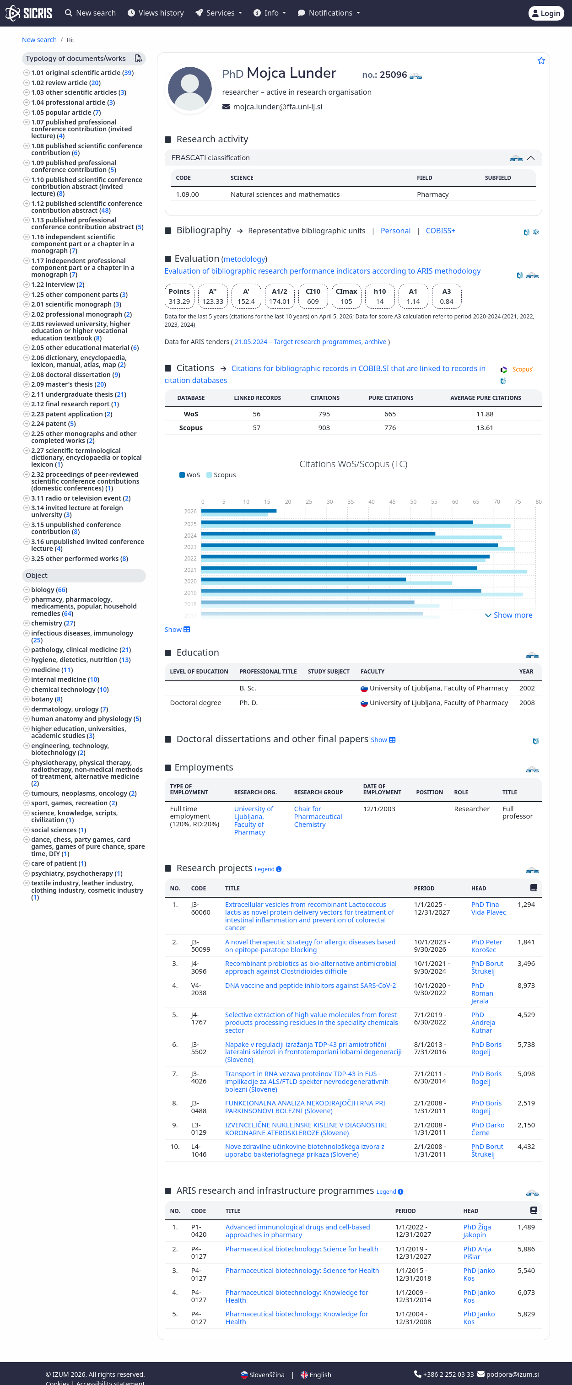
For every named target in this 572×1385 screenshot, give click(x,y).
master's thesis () (76, 384)
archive (376, 341)
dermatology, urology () (69, 709)
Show (177, 629)
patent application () (79, 414)
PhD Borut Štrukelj (487, 964)
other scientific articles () (86, 92)
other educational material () (92, 347)
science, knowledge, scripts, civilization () (74, 816)
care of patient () (58, 863)
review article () (73, 82)
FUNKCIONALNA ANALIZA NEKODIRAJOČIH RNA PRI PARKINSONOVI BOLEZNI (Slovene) (307, 1100)
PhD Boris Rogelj (486, 1043)
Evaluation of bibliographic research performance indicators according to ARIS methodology (323, 271)
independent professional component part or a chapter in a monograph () (83, 267)
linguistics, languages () (69, 906)
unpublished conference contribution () (76, 528)
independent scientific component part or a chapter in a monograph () (83, 243)
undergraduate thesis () (86, 394)
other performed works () (87, 558)
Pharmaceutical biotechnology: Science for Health (304, 1261)
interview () (65, 284)
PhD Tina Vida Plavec (489, 907)
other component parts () (87, 294)
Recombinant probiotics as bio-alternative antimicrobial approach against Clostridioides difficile (313, 964)
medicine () (52, 669)
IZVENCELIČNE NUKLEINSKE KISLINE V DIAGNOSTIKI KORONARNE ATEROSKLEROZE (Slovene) (308, 1121)
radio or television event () (88, 498)
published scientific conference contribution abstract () (86, 207)
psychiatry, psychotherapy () (77, 873)
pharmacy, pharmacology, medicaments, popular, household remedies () (84, 606)
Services (215, 13)
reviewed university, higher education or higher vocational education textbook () (80, 330)
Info (267, 13)
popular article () (73, 112)
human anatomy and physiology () (86, 718)
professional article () (80, 102)
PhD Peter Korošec (487, 943)
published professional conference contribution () (73, 166)
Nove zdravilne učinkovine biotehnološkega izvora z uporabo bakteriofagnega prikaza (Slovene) (307, 1142)
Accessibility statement (110, 1373)
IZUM (61, 1363)
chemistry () (53, 623)
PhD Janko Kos (479, 1264)
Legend (268, 868)
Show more (509, 615)
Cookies (58, 1373)
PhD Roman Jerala (482, 989)
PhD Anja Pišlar (477, 1243)
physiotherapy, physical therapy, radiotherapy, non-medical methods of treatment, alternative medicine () (87, 773)
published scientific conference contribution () (86, 149)
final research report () (82, 403)
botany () (47, 699)
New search (90, 13)
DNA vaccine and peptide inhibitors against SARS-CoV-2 (312, 981)
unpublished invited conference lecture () (87, 545)
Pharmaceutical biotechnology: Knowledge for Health (299, 1285)
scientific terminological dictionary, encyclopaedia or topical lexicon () (86, 457)
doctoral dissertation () (83, 374)
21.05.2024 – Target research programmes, (300, 341)
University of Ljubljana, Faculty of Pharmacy (253, 819)
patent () (61, 423)
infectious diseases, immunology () (82, 636)
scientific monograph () (83, 304)
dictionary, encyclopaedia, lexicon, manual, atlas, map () (79, 361)
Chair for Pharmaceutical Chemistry (318, 816)
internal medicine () (65, 679)
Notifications (326, 13)
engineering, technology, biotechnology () (70, 749)
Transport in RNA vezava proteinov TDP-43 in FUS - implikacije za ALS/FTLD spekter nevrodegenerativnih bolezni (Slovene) (309, 1075)
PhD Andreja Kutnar (483, 1018)
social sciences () (58, 829)
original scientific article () (90, 72)
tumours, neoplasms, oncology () (84, 793)
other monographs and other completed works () (83, 437)
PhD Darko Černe (488, 1121)
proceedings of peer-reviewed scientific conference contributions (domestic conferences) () (85, 481)
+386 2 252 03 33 (444, 1363)
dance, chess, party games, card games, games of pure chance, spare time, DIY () (88, 846)
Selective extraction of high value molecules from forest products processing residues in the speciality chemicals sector (314, 1018)
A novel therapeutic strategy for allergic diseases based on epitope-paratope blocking (312, 943)
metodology (244, 259)
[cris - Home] (28, 13)
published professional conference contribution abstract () (87, 223)
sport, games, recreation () (74, 802)
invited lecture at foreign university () (77, 511)
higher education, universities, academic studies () (78, 732)
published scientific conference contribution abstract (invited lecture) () (86, 186)
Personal (397, 231)
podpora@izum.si (508, 1363)
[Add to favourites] (541, 60)
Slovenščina (263, 1363)
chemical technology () (70, 689)
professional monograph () (89, 314)
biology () (49, 589)
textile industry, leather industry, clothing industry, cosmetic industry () (87, 889)
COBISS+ (441, 231)
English (316, 1363)
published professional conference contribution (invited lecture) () (81, 129)
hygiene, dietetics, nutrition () (81, 659)
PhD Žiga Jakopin (477, 1222)
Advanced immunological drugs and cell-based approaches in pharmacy (300, 1222)
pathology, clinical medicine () (81, 649)
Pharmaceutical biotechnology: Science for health (304, 1239)
